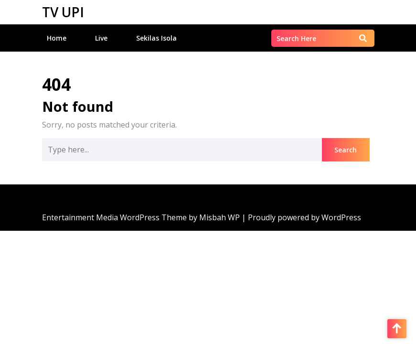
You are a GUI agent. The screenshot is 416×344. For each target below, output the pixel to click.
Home (56, 38)
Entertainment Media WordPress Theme (115, 217)
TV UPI (63, 12)
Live (101, 38)
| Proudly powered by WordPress (301, 217)
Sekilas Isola (156, 38)
